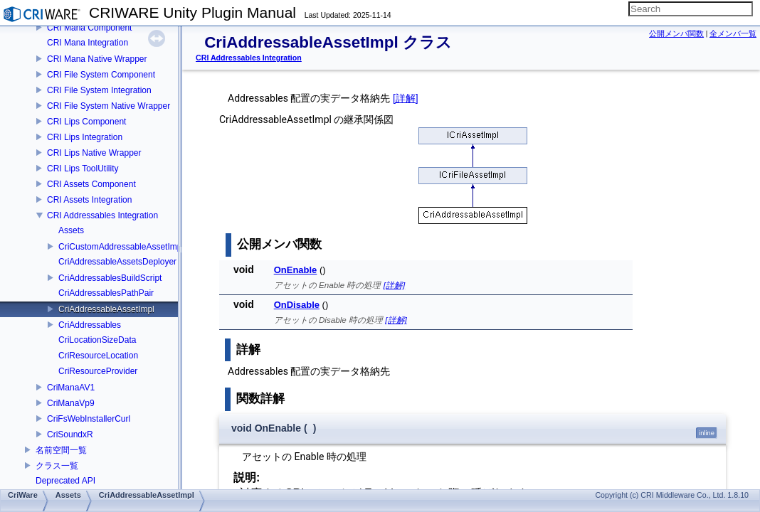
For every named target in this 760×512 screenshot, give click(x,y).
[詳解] (405, 98)
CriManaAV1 (71, 388)
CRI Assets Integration (89, 200)
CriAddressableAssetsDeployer (117, 262)
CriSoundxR (70, 434)
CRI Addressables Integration (102, 215)
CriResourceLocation (98, 356)
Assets (71, 230)
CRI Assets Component (91, 184)
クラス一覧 (57, 466)
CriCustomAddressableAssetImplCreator (135, 247)
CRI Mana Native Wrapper (97, 59)
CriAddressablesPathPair (106, 293)
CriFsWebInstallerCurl (88, 419)
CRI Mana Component (89, 28)
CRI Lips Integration (84, 137)
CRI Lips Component (86, 122)
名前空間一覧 (61, 450)
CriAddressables (89, 325)
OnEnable (295, 270)
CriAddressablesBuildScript (110, 278)
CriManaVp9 (71, 403)
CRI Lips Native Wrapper (94, 153)
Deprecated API (65, 481)
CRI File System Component (101, 75)
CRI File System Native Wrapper (108, 106)
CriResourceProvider (97, 371)
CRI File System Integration (99, 90)
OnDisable (297, 304)
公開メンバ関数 (676, 33)
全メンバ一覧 (732, 33)
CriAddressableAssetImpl (106, 309)
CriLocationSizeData (97, 340)
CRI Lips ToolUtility (82, 169)
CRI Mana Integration (87, 43)
